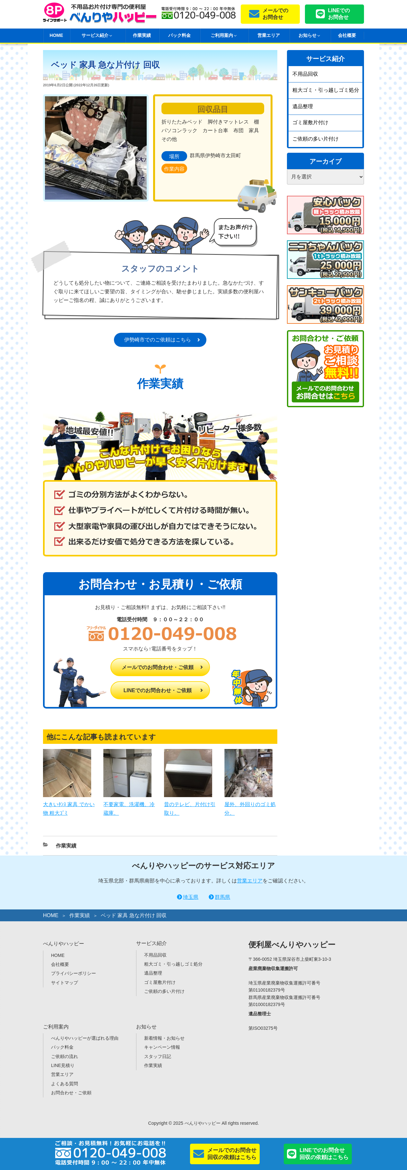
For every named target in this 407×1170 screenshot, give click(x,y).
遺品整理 (302, 106)
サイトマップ (64, 982)
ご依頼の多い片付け (315, 139)
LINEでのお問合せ (339, 14)
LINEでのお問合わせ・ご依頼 (158, 690)
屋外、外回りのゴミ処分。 (250, 804)
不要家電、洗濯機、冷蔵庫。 (129, 804)
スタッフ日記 (157, 1056)
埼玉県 (190, 897)
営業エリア (268, 35)
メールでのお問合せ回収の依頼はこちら (231, 1153)
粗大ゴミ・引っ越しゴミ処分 (325, 90)
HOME (56, 35)
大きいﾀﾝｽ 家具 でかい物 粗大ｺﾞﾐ (69, 804)
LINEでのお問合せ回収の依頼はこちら (324, 1153)
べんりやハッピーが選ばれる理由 (84, 1038)
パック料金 (179, 35)
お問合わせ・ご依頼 (71, 1092)
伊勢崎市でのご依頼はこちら (157, 339)
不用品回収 (305, 74)
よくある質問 (64, 1083)
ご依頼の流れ (64, 1056)
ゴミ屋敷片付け (310, 122)
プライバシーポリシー (73, 973)
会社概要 (347, 35)
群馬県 (222, 897)
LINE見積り (62, 1065)
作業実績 (142, 35)
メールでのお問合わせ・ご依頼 (158, 667)
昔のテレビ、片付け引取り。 (189, 804)
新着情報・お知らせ (164, 1038)
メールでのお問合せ (275, 14)
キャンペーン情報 (162, 1047)
